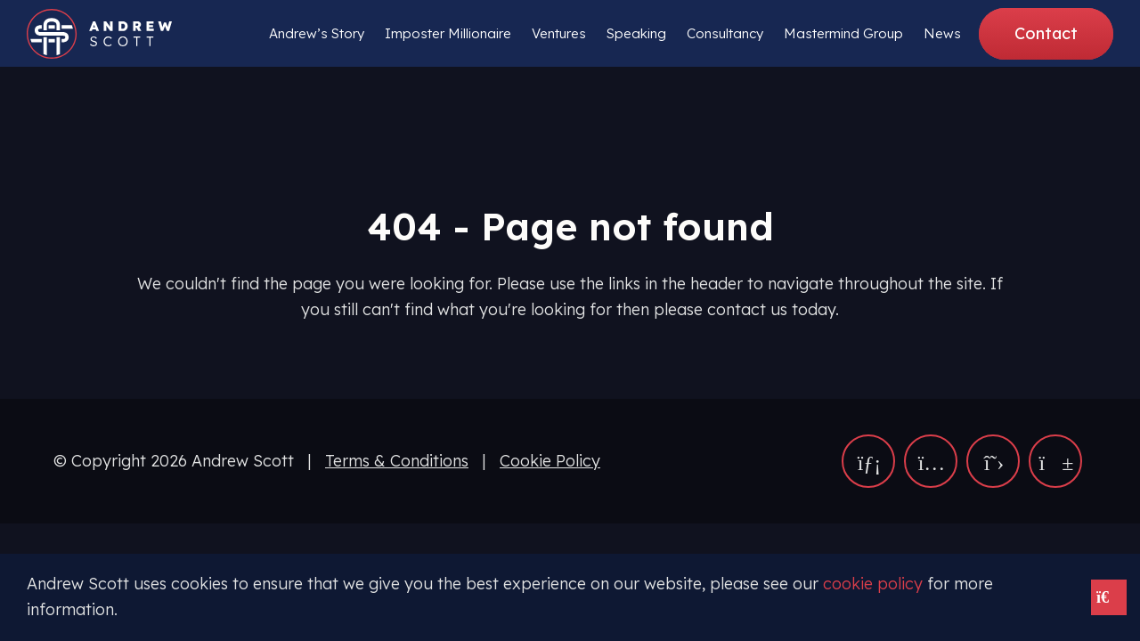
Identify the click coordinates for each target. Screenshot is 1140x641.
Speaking (636, 33)
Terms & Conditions (396, 460)
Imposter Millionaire (448, 33)
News (942, 33)
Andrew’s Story (316, 33)
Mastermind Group (843, 33)
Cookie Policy (550, 460)
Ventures (559, 33)
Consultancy (725, 33)
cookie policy (873, 583)
